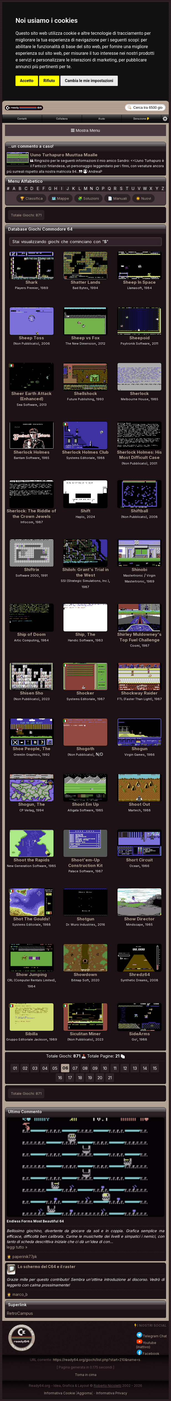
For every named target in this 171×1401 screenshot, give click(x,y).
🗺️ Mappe (60, 198)
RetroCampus (20, 1313)
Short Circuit (139, 860)
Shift (85, 510)
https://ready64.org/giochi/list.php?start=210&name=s (96, 1360)
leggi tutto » (17, 1247)
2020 (95, 980)
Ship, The (85, 634)
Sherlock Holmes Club (85, 452)
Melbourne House (135, 399)
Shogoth (85, 748)
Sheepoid (139, 337)
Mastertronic (133, 575)
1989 (44, 288)
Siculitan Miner (85, 1033)
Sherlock (139, 393)
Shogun (139, 748)
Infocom (27, 522)
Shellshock (85, 393)
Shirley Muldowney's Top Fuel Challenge (139, 637)
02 (25, 1068)
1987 (39, 522)
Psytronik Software (135, 343)
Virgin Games (134, 755)
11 (115, 1068)
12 (125, 1068)
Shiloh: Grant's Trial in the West (85, 572)
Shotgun (85, 918)
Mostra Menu (85, 130)
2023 (46, 699)
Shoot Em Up (85, 804)
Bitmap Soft (80, 980)
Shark (31, 282)
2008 (153, 517)
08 (85, 1068)
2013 (43, 405)
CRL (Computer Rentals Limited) (31, 980)
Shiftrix (31, 569)
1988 (101, 458)
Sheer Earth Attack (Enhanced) (31, 396)
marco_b (20, 1294)
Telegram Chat (151, 1336)
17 (70, 1077)
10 (105, 1068)
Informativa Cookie (59, 1393)
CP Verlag (26, 810)
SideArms (139, 1033)
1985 (154, 399)
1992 (46, 755)
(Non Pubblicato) (26, 343)
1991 (44, 575)
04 (44, 1068)
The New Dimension (80, 343)
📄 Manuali (117, 198)
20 (100, 1077)
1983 (99, 640)
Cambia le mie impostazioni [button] (89, 80)
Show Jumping (31, 974)
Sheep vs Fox (85, 337)
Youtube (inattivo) (146, 1345)
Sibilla (31, 1033)
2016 (101, 924)
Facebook (147, 1353)
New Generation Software (26, 866)
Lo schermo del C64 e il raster (46, 1266)
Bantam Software (27, 458)
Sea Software (27, 405)
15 (155, 1068)
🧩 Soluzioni (88, 198)
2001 (153, 463)
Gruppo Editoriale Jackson (26, 1039)
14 (145, 1068)
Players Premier (26, 288)
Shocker (85, 693)
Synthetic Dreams (134, 980)
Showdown (85, 974)
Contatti (22, 118)
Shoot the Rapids (32, 860)
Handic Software (80, 640)
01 (15, 1068)
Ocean (134, 866)
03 (34, 1068)
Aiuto (101, 118)
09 (95, 1068)
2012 (101, 343)
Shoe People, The (31, 748)
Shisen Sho (31, 693)
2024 (91, 517)
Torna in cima (85, 1375)
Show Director (139, 918)
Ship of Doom (31, 634)
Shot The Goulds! (31, 918)
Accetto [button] (27, 80)
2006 (45, 343)
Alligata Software (80, 810)
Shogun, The (31, 804)
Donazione (141, 118)
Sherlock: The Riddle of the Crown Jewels (31, 513)
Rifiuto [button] (49, 80)
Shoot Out (139, 804)
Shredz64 (139, 974)
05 (54, 1068)
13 (135, 1068)
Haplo (80, 517)
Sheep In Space (139, 282)
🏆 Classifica (31, 198)
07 (75, 1068)
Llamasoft (134, 288)
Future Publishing (80, 399)
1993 (100, 399)
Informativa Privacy (111, 1393)
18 (80, 1077)
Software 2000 (27, 575)
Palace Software (80, 871)
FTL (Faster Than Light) (134, 699)
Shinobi (139, 569)
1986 (151, 755)
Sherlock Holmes (32, 452)
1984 (148, 288)
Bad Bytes (80, 288)
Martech (134, 810)
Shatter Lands (85, 282)
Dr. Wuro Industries (80, 924)
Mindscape (134, 924)
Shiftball (139, 510)
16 (60, 1077)
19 (90, 1077)
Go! (134, 1039)
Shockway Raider (139, 693)
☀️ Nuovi (143, 198)
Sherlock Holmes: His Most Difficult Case (139, 454)
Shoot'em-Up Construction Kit (85, 862)
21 (110, 1077)
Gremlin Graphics (27, 755)
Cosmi (135, 646)
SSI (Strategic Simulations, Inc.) (85, 581)
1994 (94, 288)
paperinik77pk (24, 1256)
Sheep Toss (31, 337)
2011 (155, 343)
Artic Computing (26, 640)
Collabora (62, 118)
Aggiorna (84, 1393)
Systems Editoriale (80, 458)
